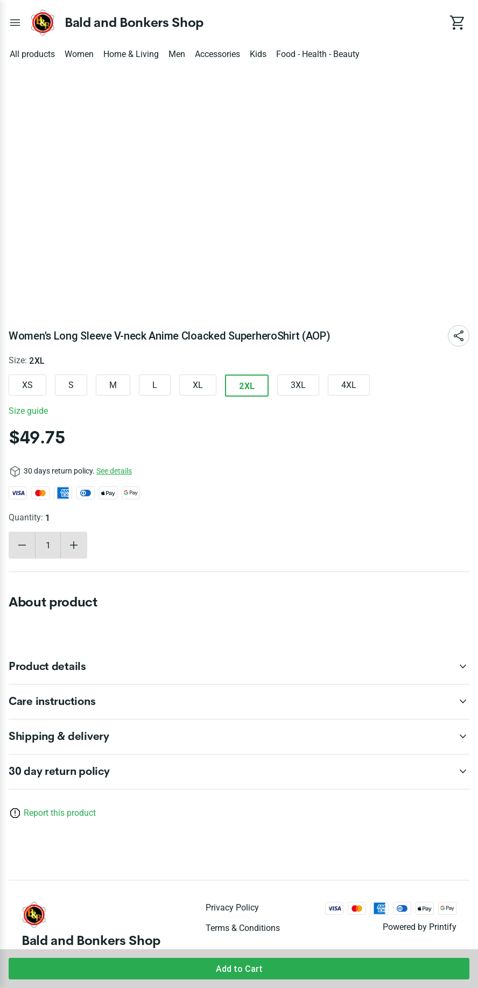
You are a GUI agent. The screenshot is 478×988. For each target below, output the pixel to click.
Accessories (217, 54)
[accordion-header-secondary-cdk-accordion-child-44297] (239, 736)
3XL (298, 385)
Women (79, 54)
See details (114, 471)
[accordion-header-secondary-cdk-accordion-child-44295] (239, 667)
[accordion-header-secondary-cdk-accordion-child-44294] (239, 771)
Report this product (60, 813)
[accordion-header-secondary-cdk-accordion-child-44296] (239, 701)
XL (198, 385)
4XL (348, 385)
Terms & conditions (243, 928)
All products (32, 54)
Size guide (28, 411)
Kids (258, 54)
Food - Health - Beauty (318, 54)
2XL (247, 385)
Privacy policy (232, 907)
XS (27, 385)
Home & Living (131, 54)
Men (176, 54)
